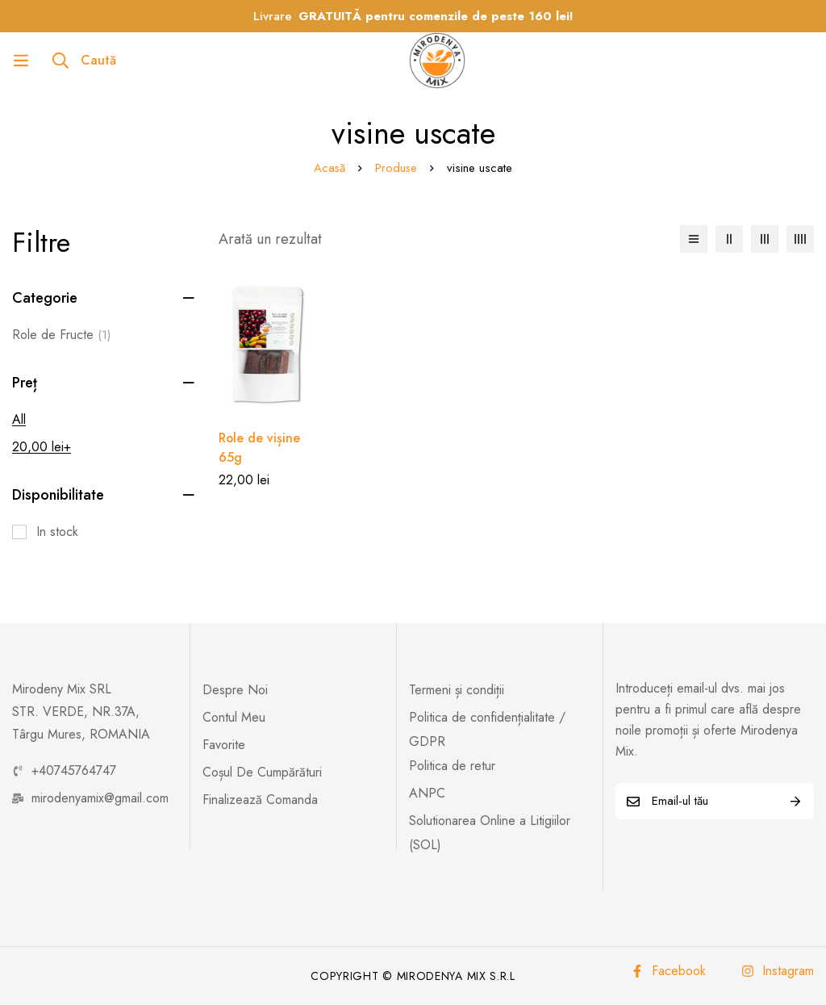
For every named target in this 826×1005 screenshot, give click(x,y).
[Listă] (693, 239)
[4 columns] (800, 239)
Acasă (329, 168)
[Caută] (84, 60)
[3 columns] (764, 239)
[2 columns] (729, 239)
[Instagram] (777, 971)
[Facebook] (668, 971)
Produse (396, 168)
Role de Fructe (61, 335)
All (19, 419)
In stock (57, 531)
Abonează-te (796, 801)
